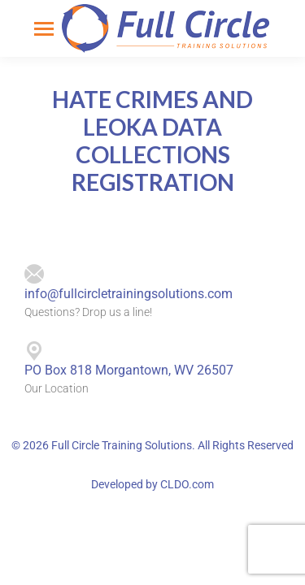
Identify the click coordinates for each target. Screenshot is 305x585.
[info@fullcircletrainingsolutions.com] (34, 274)
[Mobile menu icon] (44, 29)
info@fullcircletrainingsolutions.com (128, 293)
